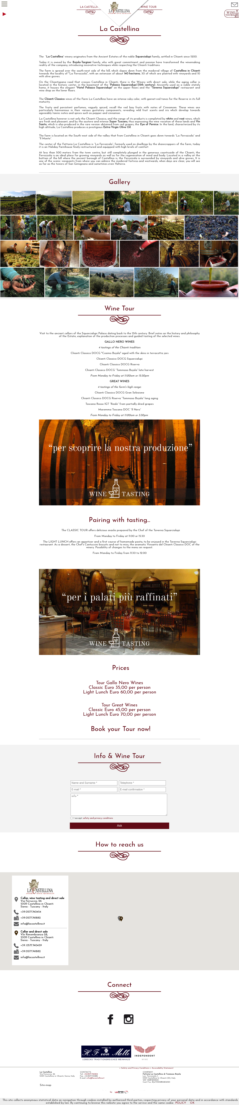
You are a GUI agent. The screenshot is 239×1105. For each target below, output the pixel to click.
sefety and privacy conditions (98, 818)
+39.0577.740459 (91, 1074)
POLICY (180, 1103)
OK (192, 1103)
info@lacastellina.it (29, 923)
